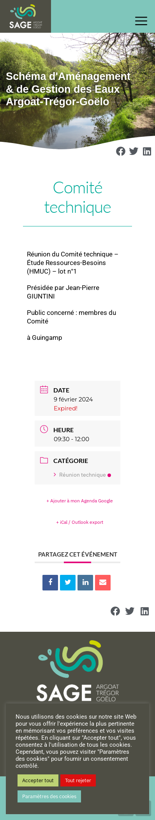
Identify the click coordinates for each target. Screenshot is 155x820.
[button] (120, 151)
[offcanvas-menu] (143, 21)
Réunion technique (82, 474)
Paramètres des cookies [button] (49, 796)
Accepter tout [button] (38, 780)
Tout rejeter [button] (78, 780)
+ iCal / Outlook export (79, 522)
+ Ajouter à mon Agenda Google (79, 501)
